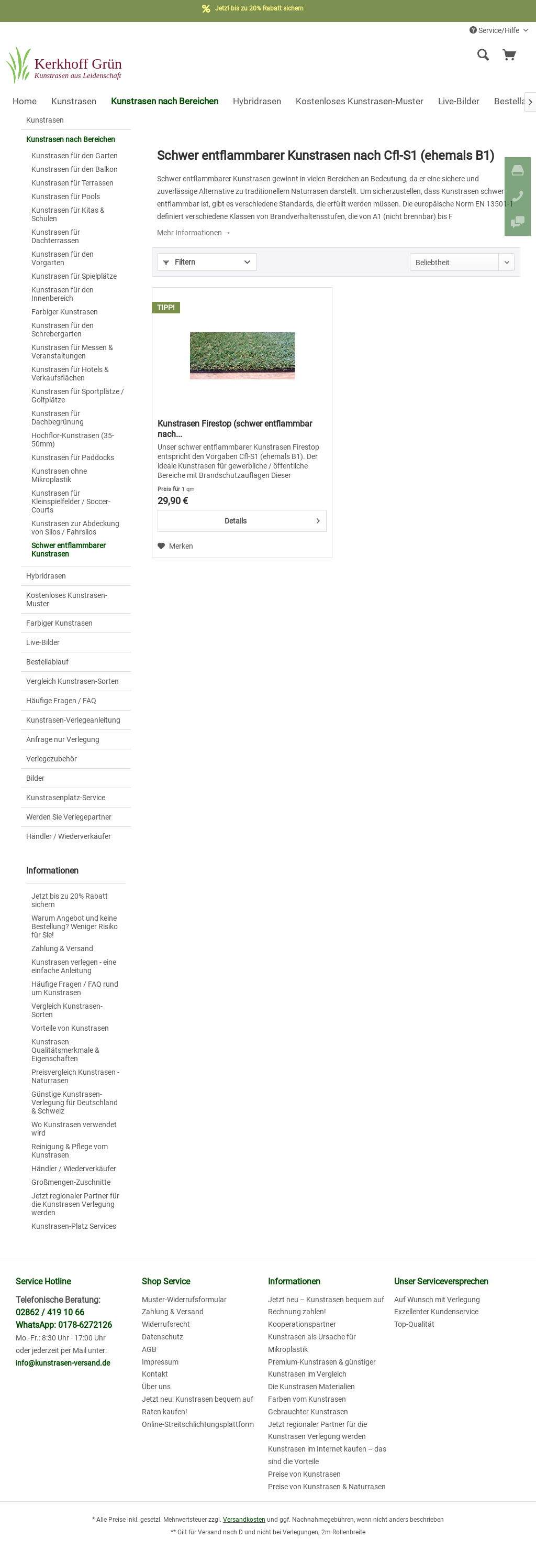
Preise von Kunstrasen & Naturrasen (327, 1486)
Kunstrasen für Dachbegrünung (57, 417)
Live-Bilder (43, 642)
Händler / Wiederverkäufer (68, 836)
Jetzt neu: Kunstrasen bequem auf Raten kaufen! (197, 1405)
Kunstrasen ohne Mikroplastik (59, 475)
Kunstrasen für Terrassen (72, 183)
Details (272, 518)
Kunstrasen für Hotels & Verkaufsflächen (70, 373)
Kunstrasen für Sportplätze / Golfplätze (77, 395)
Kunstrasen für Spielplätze (74, 276)
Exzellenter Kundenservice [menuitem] (436, 1311)
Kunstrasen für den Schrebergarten (62, 329)
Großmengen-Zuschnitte (70, 1182)
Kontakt (155, 1374)
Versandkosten (244, 1519)
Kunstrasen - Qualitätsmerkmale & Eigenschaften (65, 1050)
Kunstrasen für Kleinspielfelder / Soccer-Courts (70, 501)
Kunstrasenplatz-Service (65, 797)
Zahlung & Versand (62, 948)
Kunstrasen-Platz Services (73, 1226)
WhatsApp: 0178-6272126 (64, 1325)
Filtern (179, 262)
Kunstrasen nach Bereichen (70, 139)
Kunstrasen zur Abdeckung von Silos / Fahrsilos (75, 527)
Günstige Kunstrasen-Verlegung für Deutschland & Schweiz (74, 1102)
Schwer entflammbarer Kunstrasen (68, 549)
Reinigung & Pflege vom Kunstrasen (69, 1150)
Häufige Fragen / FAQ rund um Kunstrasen (74, 988)
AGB (149, 1349)
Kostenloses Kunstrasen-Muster (66, 599)
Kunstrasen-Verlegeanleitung (73, 720)
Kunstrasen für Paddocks (72, 457)
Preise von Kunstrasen (304, 1474)
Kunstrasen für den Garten (74, 155)
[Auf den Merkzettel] (175, 546)
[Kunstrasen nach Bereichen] (165, 101)
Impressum (160, 1362)
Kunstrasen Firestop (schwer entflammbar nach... (235, 429)
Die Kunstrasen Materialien (311, 1386)
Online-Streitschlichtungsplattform (198, 1424)
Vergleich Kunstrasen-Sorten (72, 681)
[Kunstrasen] (74, 101)
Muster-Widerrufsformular (184, 1299)
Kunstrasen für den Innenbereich (62, 294)
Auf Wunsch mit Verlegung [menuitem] (437, 1299)
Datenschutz (162, 1337)
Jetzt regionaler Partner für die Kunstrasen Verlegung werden (75, 1204)
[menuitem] (419, 55)
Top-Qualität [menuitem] (414, 1324)
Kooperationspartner (302, 1324)
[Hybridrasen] (257, 101)
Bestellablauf (47, 662)
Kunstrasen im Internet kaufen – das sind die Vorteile (327, 1455)
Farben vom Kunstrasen (307, 1399)
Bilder (35, 778)
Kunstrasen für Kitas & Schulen (68, 214)
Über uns (156, 1386)
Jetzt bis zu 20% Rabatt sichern (69, 900)
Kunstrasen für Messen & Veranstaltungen (72, 351)
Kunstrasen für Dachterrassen (55, 236)
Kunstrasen (45, 120)
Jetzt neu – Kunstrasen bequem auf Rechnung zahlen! (326, 1305)
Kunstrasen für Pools (65, 196)
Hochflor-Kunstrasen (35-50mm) (72, 439)
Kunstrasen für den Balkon (74, 169)
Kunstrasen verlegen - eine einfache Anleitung (73, 966)
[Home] (24, 101)
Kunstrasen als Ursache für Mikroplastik (312, 1343)
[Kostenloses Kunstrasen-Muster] (359, 101)
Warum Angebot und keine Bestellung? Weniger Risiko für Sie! (74, 926)
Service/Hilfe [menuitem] (495, 30)
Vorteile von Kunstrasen (70, 1028)
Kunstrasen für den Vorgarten (62, 258)
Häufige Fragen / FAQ (61, 700)
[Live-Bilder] (459, 101)
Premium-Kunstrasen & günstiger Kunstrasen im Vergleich (322, 1368)
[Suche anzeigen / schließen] (483, 55)
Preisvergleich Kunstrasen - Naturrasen (75, 1076)
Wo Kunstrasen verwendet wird (74, 1128)
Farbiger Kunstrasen (64, 312)
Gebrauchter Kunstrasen (308, 1412)
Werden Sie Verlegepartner (68, 817)
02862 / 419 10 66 (50, 1312)
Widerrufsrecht (166, 1324)
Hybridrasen (46, 576)
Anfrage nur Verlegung (62, 739)
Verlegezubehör (51, 759)
